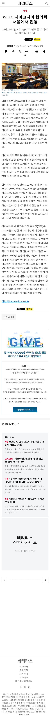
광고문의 (23, 670)
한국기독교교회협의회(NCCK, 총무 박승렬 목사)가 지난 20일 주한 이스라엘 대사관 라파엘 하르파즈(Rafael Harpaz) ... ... (25, 469)
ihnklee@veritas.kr (19, 301)
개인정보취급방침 (23, 681)
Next (45, 580)
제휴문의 (23, 674)
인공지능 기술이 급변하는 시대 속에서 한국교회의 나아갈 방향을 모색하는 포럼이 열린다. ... (24, 450)
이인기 (10, 46)
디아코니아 (8, 317)
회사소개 (23, 666)
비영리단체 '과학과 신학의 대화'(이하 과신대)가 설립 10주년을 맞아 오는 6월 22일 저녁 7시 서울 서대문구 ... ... (25, 509)
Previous (4, 580)
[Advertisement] (25, 616)
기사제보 (23, 677)
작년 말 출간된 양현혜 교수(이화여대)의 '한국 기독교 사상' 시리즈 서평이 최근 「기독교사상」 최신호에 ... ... (25, 489)
